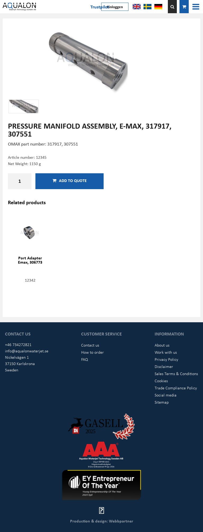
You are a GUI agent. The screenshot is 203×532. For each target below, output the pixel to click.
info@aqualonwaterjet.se (26, 351)
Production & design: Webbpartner (101, 521)
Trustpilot (99, 6)
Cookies (161, 381)
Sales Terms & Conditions (176, 373)
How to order (92, 352)
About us (162, 345)
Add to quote (69, 180)
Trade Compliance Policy (176, 388)
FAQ (84, 359)
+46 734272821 (18, 344)
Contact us (90, 345)
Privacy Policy (166, 359)
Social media (166, 395)
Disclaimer (164, 366)
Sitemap (162, 402)
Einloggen (115, 6)
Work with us (166, 352)
